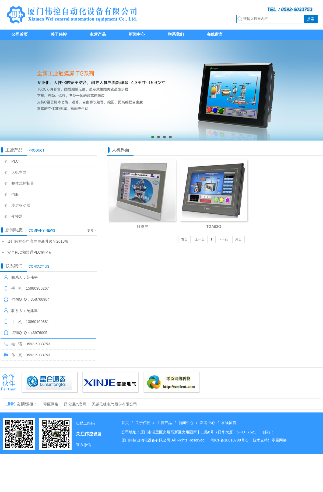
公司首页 (20, 34)
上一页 (200, 239)
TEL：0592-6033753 (289, 9)
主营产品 (98, 34)
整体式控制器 (22, 183)
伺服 (15, 194)
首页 (184, 239)
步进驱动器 (20, 205)
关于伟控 (59, 34)
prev (7, 90)
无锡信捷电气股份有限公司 (114, 404)
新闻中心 (137, 34)
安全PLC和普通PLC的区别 (29, 252)
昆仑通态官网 (75, 404)
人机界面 (18, 172)
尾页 (238, 239)
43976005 (39, 333)
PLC (15, 161)
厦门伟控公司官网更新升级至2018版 (37, 241)
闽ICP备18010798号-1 (229, 440)
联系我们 (176, 34)
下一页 (223, 239)
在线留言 (215, 34)
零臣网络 (50, 404)
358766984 (40, 299)
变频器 (17, 216)
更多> (91, 230)
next (316, 90)
